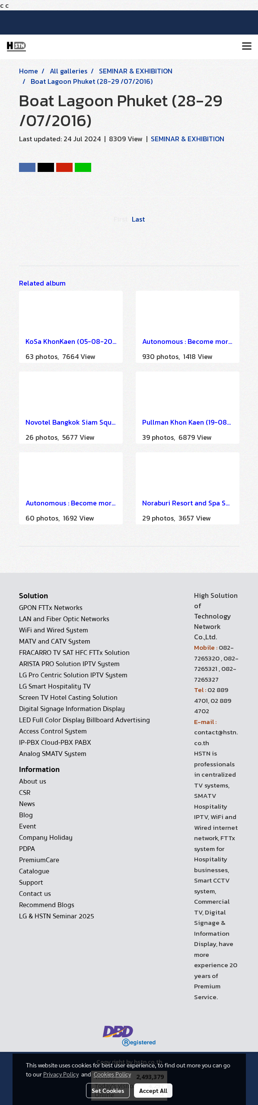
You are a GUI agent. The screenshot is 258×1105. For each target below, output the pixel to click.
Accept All (153, 1090)
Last (138, 219)
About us (32, 781)
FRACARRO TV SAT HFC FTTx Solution (74, 652)
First (120, 219)
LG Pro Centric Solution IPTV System (73, 675)
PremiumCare (39, 860)
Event (27, 826)
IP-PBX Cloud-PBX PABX (55, 742)
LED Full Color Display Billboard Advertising (84, 720)
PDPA (27, 848)
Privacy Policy (61, 1074)
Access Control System (53, 731)
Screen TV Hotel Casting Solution (68, 697)
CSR (24, 792)
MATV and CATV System (54, 641)
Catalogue (34, 871)
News (27, 804)
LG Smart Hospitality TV (55, 686)
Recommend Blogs (46, 905)
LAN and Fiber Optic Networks (64, 619)
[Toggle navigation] (246, 46)
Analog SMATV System (52, 753)
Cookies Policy (112, 1074)
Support (31, 882)
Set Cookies (108, 1090)
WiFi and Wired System (53, 630)
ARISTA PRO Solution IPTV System (69, 664)
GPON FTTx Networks (51, 607)
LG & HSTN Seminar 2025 (56, 916)
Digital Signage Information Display (72, 708)
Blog (26, 815)
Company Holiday (46, 837)
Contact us (35, 893)
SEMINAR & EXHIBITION (187, 138)
